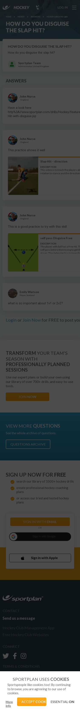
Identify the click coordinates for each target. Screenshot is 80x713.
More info (9, 703)
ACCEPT (34, 702)
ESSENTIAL (62, 702)
